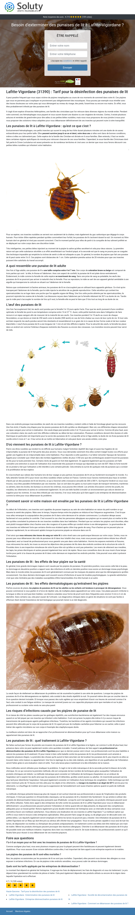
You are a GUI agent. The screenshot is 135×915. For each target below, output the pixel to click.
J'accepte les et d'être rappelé (69, 61)
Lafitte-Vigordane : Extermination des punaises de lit (32, 895)
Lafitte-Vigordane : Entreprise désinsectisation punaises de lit (35, 899)
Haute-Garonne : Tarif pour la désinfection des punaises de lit (33, 891)
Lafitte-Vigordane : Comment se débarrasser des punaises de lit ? (99, 903)
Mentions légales (22, 911)
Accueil (9, 911)
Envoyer (67, 67)
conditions (67, 61)
